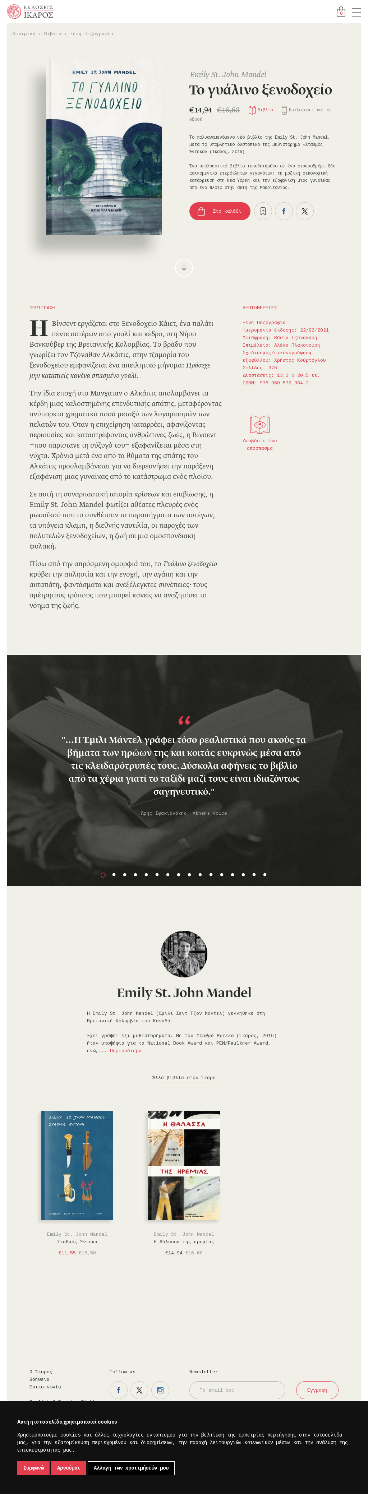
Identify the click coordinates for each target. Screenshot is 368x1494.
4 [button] (135, 875)
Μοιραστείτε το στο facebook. (284, 211)
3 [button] (124, 875)
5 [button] (146, 875)
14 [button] (243, 875)
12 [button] (221, 875)
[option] (184, 747)
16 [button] (264, 875)
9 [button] (189, 875)
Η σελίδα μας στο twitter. (139, 1390)
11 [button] (211, 875)
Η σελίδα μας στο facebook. (119, 1390)
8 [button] (178, 875)
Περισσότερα (126, 1051)
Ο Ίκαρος (40, 1372)
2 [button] (114, 875)
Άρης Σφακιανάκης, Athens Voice (184, 813)
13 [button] (232, 875)
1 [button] (103, 875)
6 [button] (157, 875)
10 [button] (200, 875)
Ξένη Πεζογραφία (91, 34)
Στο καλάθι (227, 211)
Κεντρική (24, 34)
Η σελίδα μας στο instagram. (160, 1390)
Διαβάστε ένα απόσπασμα (260, 444)
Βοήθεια (39, 1379)
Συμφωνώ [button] (33, 1468)
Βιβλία (52, 34)
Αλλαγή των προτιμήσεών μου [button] (131, 1468)
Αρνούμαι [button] (68, 1468)
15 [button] (254, 875)
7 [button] (167, 875)
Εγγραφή (317, 1390)
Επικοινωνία (45, 1387)
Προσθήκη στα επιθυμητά (263, 211)
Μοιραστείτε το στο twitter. (305, 211)
